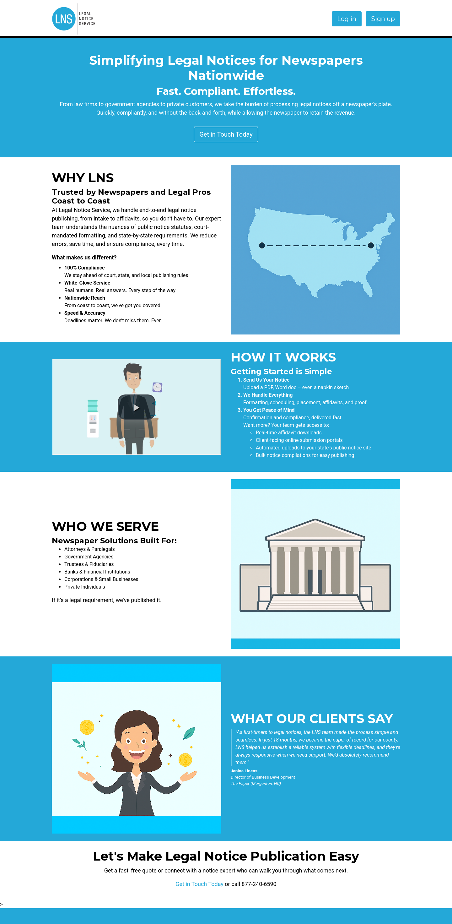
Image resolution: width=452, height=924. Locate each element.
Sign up (383, 19)
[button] (136, 407)
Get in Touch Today (226, 134)
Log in (346, 19)
